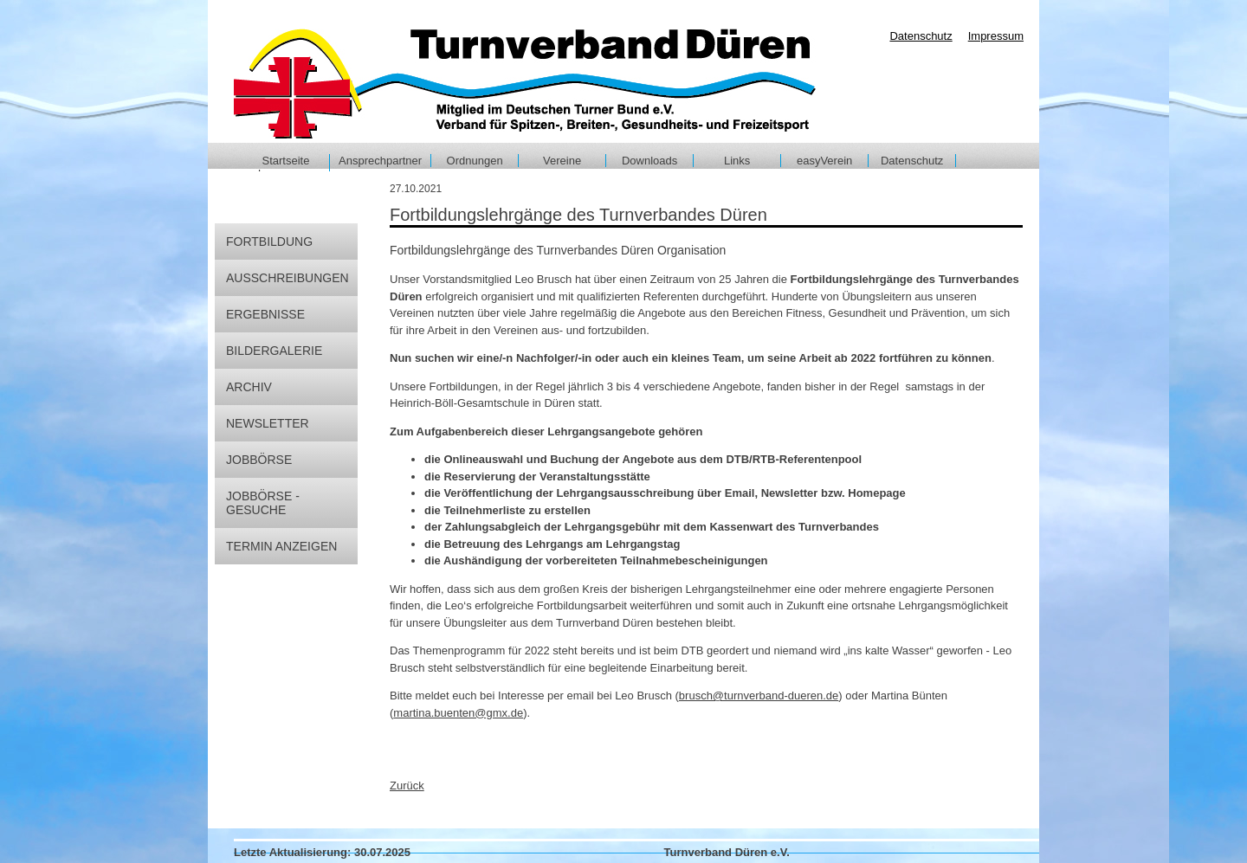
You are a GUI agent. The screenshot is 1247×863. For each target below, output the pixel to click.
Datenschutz (912, 160)
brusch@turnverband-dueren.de (758, 695)
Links (737, 160)
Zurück (407, 785)
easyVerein (824, 160)
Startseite (286, 160)
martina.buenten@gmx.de (458, 712)
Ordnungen (475, 160)
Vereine (562, 160)
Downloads (649, 160)
